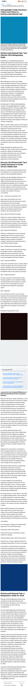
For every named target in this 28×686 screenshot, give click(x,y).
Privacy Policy (8, 683)
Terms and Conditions (10, 685)
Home (2, 4)
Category (8, 4)
